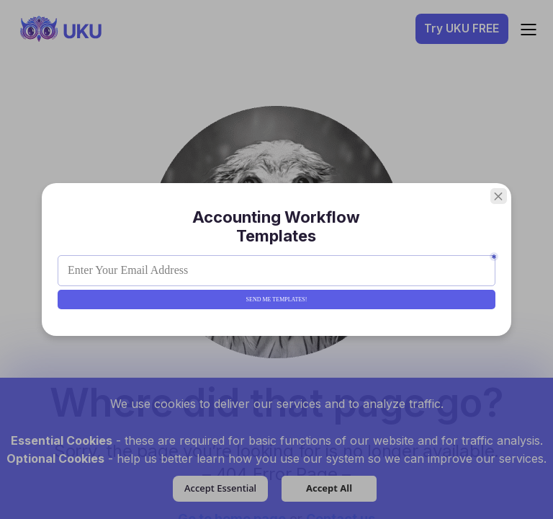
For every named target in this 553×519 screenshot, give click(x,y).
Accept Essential (220, 488)
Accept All (329, 488)
